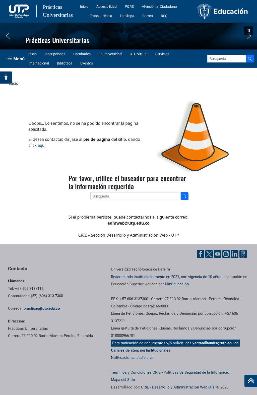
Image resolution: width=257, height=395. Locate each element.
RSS (164, 16)
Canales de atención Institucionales (140, 350)
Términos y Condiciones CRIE (136, 372)
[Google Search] (226, 58)
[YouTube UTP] (217, 254)
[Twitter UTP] (209, 254)
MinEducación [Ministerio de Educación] (177, 284)
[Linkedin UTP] (234, 254)
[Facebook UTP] (200, 254)
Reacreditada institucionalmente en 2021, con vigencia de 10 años (166, 277)
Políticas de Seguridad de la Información (197, 372)
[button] (248, 30)
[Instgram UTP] (226, 254)
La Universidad (110, 54)
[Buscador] (250, 58)
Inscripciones (55, 54)
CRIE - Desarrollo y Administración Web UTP (178, 387)
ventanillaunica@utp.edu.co (215, 343)
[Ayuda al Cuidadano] (243, 254)
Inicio (84, 7)
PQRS (129, 7)
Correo (147, 16)
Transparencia (101, 16)
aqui (41, 145)
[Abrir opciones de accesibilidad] (6, 77)
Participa (127, 16)
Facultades (82, 54)
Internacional (38, 63)
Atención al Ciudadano (159, 7)
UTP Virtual (138, 54)
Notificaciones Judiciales (132, 357)
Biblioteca (64, 63)
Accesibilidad (106, 7)
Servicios (162, 54)
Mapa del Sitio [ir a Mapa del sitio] (123, 379)
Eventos (86, 63)
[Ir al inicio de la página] (250, 381)
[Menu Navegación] (16, 58)
